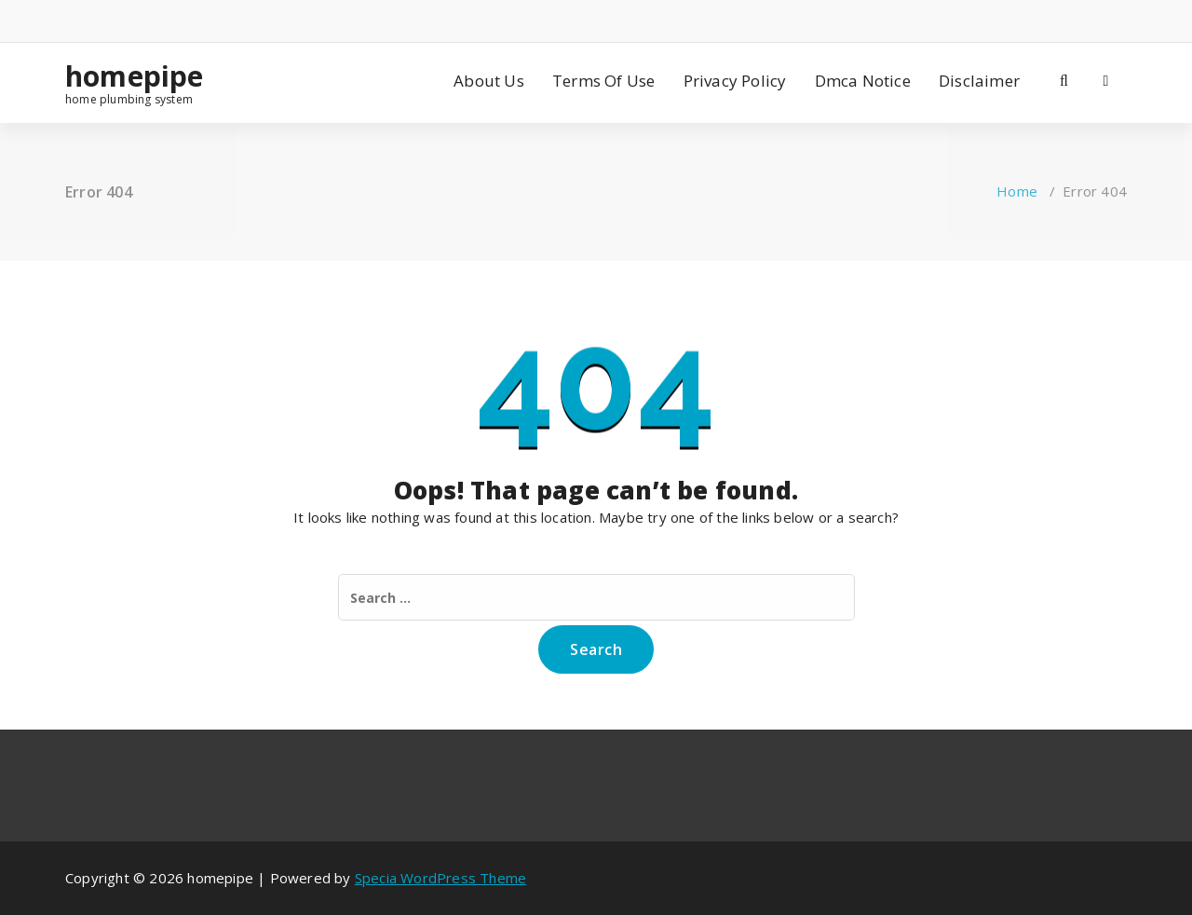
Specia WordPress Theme (440, 877)
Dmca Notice (863, 80)
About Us (489, 80)
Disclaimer (979, 80)
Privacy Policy (735, 80)
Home (1016, 191)
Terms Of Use (603, 80)
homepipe (134, 76)
